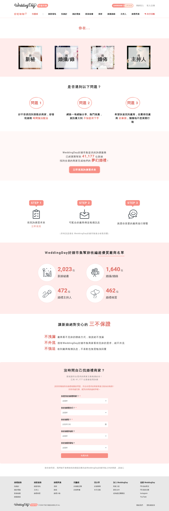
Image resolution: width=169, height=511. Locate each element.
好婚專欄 (77, 490)
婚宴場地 (37, 486)
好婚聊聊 (97, 486)
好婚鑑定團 (78, 486)
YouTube (143, 497)
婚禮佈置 (37, 493)
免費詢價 (84, 459)
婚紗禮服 (17, 490)
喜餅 (55, 486)
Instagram (144, 493)
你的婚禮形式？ (69, 411)
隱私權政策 (151, 505)
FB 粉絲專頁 (144, 486)
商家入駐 (116, 486)
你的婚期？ (67, 423)
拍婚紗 (16, 486)
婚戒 (55, 490)
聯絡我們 (139, 505)
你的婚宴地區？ (68, 434)
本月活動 (150, 14)
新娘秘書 (17, 493)
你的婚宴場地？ (68, 446)
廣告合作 (116, 490)
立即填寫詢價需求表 (84, 171)
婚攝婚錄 (17, 497)
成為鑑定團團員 (119, 493)
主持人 (36, 490)
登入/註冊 (151, 6)
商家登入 (140, 6)
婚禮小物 (57, 493)
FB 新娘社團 (144, 490)
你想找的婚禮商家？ (71, 399)
